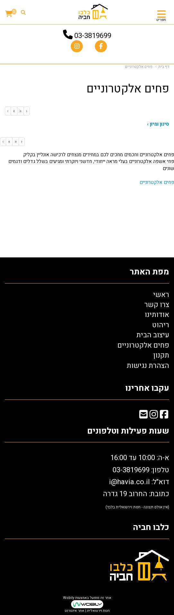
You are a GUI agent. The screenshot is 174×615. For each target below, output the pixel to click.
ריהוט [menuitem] (160, 325)
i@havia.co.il (129, 482)
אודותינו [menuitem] (157, 315)
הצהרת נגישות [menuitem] (148, 365)
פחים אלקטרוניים (157, 182)
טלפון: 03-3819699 (141, 470)
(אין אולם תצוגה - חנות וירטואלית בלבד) (137, 507)
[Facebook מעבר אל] (164, 415)
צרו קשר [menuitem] (156, 305)
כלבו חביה (151, 527)
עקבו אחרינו (147, 388)
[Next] (14, 111)
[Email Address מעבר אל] (143, 415)
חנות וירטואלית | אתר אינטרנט (87, 610)
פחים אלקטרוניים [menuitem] (143, 345)
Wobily (68, 598)
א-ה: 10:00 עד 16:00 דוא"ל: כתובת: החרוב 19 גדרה (136, 481)
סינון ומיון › (158, 124)
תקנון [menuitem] (161, 355)
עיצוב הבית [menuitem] (152, 335)
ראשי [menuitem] (161, 295)
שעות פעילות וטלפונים (128, 431)
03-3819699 (92, 36)
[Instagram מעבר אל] (154, 415)
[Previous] (20, 111)
